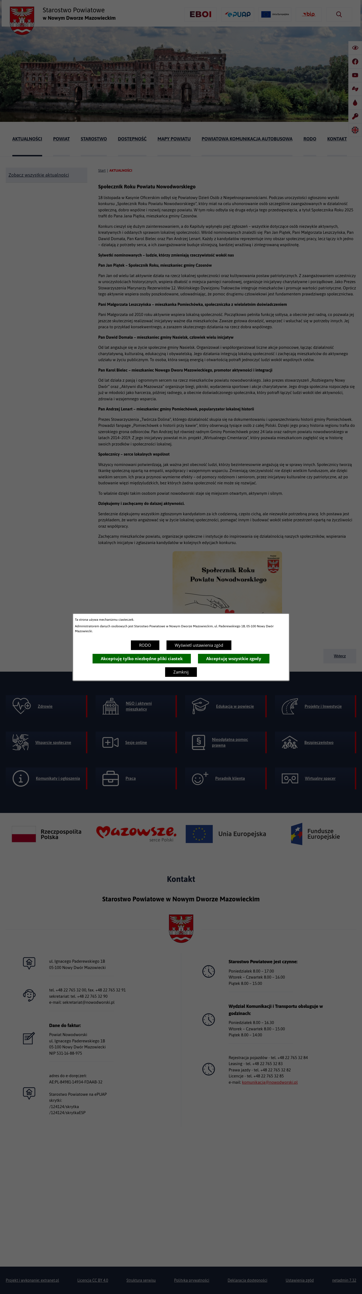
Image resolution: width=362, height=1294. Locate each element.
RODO (145, 645)
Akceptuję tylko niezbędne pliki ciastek (142, 658)
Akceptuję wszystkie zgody (233, 658)
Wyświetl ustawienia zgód (199, 645)
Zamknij (181, 672)
